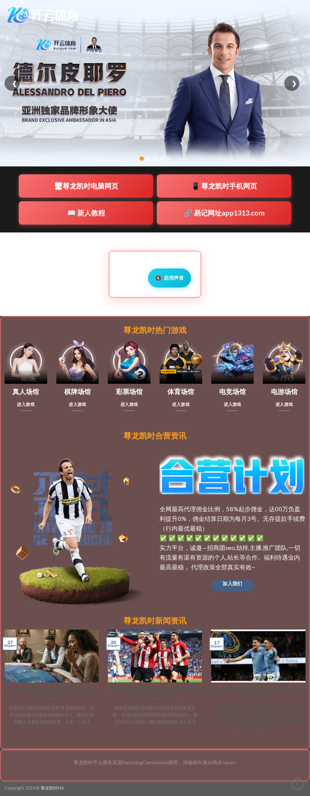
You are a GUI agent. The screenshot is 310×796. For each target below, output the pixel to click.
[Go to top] (297, 784)
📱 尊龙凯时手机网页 (224, 186)
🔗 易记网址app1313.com (224, 213)
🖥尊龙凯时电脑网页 (86, 186)
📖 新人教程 (86, 213)
